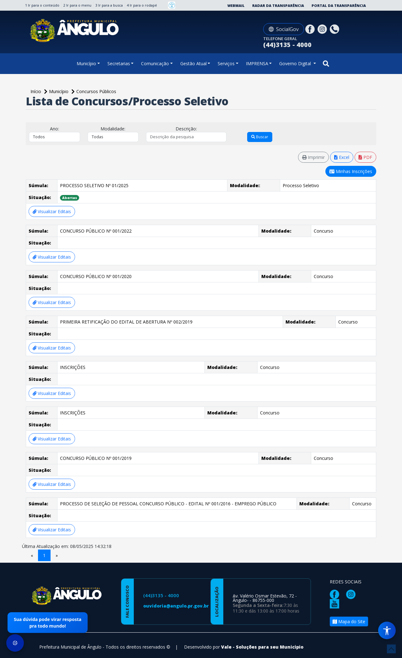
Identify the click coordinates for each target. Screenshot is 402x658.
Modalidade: (112, 129)
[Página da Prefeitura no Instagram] (323, 29)
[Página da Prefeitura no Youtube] (336, 603)
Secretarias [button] (118, 63)
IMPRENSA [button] (257, 63)
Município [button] (86, 63)
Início (36, 91)
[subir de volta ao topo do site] (391, 649)
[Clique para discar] (335, 29)
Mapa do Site (349, 621)
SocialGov (284, 29)
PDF (365, 157)
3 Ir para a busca (109, 5)
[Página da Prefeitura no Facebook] (310, 29)
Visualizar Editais (52, 211)
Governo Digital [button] (295, 63)
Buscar (259, 136)
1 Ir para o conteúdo (42, 5)
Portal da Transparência (339, 5)
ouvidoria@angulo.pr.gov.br (176, 606)
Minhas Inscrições (350, 171)
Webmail (236, 5)
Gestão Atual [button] (193, 63)
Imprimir (313, 157)
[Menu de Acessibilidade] (387, 630)
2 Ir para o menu (77, 5)
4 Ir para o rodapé (142, 5)
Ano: (54, 129)
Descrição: (186, 129)
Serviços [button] (226, 63)
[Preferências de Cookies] (15, 643)
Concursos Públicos (96, 91)
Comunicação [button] (155, 63)
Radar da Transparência (278, 5)
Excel (341, 157)
